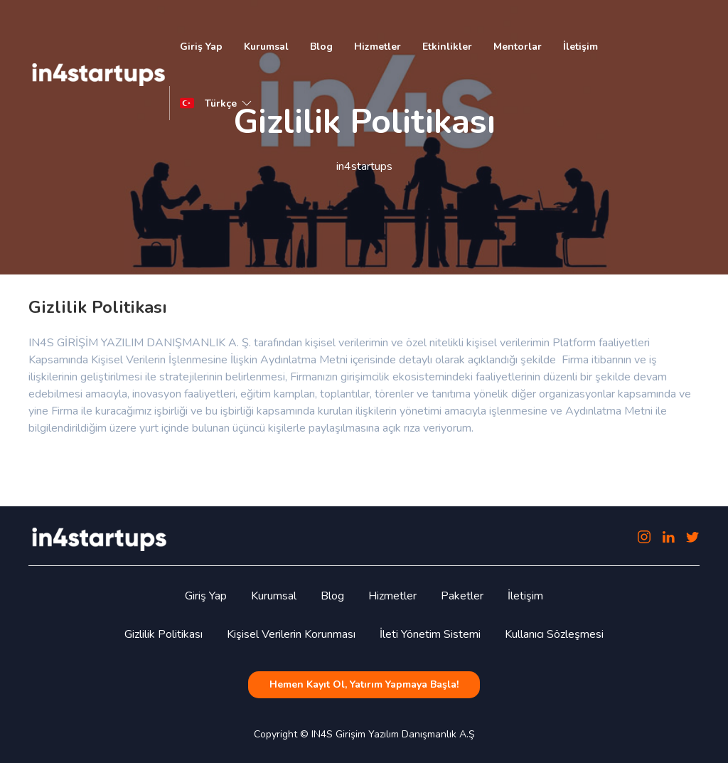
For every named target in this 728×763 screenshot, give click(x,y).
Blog (321, 46)
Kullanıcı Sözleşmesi (554, 634)
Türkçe (229, 103)
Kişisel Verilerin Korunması (291, 634)
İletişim (580, 46)
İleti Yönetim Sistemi (430, 634)
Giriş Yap (201, 46)
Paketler (462, 596)
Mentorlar (517, 46)
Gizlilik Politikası (163, 634)
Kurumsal (266, 46)
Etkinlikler (447, 46)
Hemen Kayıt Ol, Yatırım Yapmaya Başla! (364, 684)
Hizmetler (377, 46)
